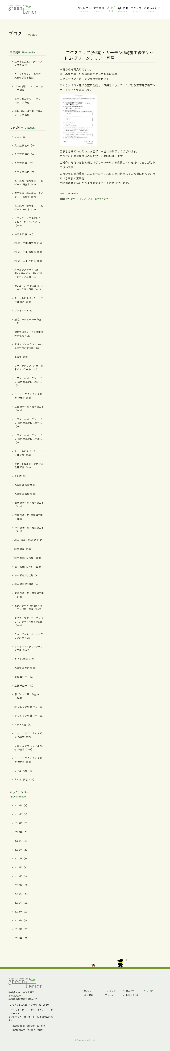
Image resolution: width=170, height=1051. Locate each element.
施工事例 (130, 990)
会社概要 (88, 995)
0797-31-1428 (18, 1004)
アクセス (109, 995)
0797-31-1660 (40, 1004)
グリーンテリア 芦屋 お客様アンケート (92, 198)
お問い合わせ (132, 995)
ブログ (150, 990)
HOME (87, 990)
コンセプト (110, 990)
